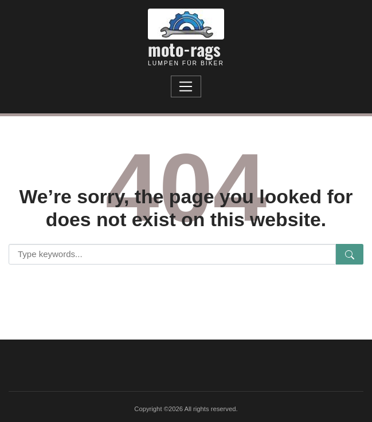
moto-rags (184, 49)
